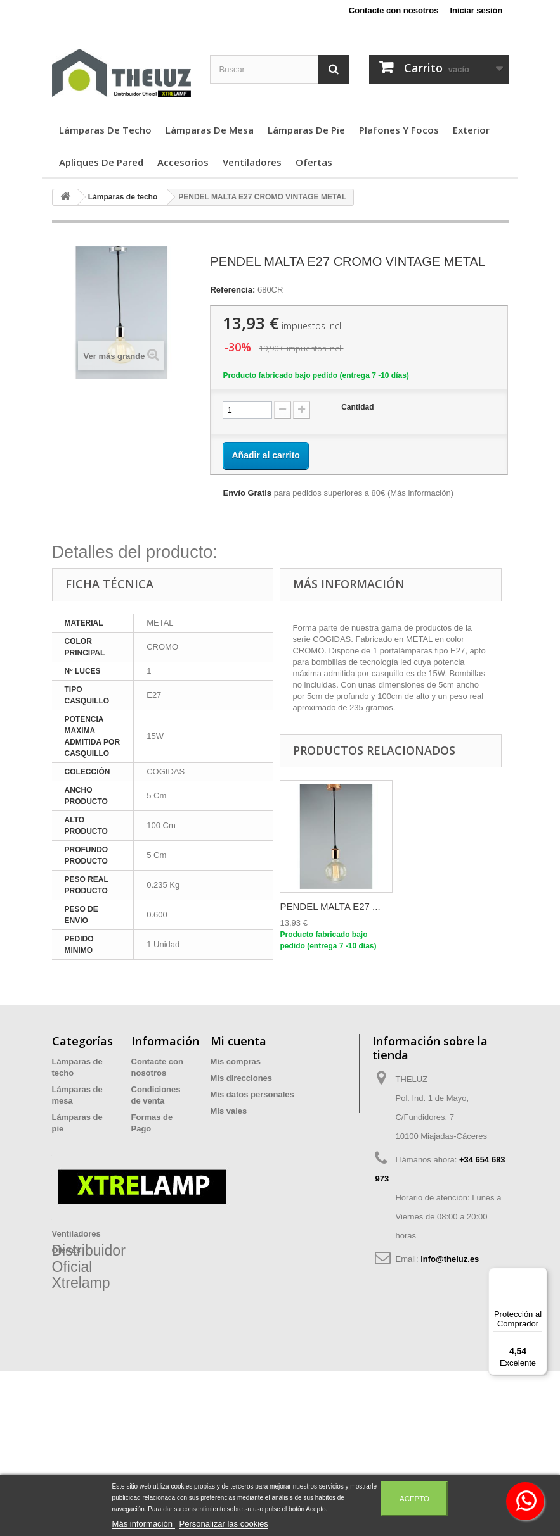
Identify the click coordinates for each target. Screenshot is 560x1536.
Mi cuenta (238, 1040)
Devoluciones (158, 1178)
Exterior (471, 129)
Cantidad (357, 407)
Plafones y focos (399, 129)
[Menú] (539, 1275)
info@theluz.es (449, 1259)
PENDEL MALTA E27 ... (330, 906)
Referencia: (232, 289)
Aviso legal (152, 1161)
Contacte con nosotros (394, 10)
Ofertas (314, 162)
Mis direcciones (242, 1078)
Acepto (414, 1498)
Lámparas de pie (306, 129)
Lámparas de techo (105, 129)
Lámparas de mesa (210, 129)
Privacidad (152, 1145)
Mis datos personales (252, 1094)
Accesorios (183, 162)
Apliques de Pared (101, 162)
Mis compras (236, 1061)
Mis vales (229, 1111)
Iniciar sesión (476, 10)
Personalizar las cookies (223, 1523)
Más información (420, 493)
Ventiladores (252, 162)
